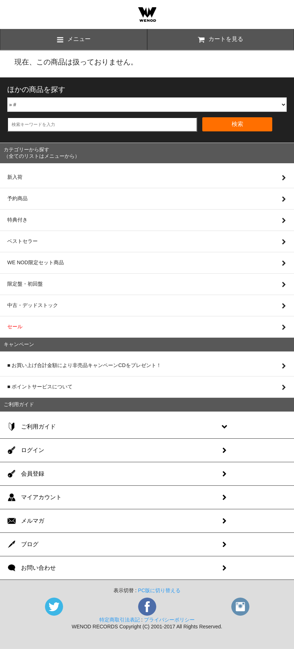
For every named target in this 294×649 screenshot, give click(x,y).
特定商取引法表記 (119, 620)
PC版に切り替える (159, 590)
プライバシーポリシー (169, 620)
